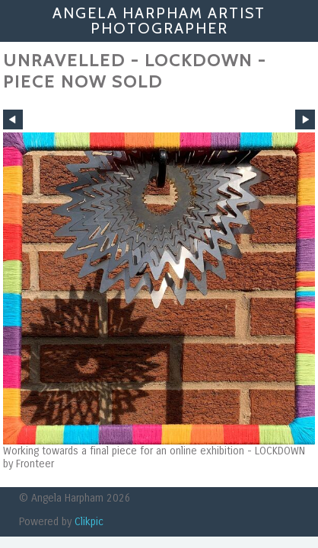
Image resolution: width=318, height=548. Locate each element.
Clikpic (89, 521)
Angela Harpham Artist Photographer (159, 20)
